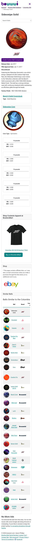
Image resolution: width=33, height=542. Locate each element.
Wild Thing (14, 435)
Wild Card (14, 403)
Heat (14, 490)
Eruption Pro (14, 377)
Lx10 (14, 411)
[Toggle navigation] (30, 4)
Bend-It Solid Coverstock (12, 96)
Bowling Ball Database (14, 7)
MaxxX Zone (14, 394)
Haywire (14, 328)
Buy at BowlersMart (13, 255)
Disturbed (14, 320)
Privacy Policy (24, 537)
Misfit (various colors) (14, 460)
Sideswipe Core (9, 107)
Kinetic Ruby (14, 352)
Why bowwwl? (14, 537)
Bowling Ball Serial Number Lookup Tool (13, 535)
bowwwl (3, 7)
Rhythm (14, 418)
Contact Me (5, 537)
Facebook (19, 539)
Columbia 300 (27, 7)
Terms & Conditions (7, 539)
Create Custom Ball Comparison (13, 60)
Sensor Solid (14, 444)
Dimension (14, 467)
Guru (14, 367)
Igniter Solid (14, 499)
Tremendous (14, 360)
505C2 (14, 474)
